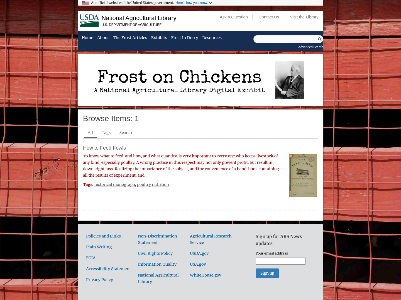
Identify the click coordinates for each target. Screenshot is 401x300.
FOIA (91, 257)
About (103, 37)
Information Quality (157, 264)
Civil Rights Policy (155, 253)
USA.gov (198, 264)
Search (125, 132)
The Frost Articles (130, 37)
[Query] (288, 39)
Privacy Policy (99, 279)
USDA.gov (199, 253)
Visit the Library (304, 17)
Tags (106, 132)
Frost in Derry (184, 37)
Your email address (272, 253)
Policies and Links (103, 236)
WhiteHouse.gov (205, 275)
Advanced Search (310, 47)
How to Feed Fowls (104, 148)
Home (87, 37)
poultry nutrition (153, 184)
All (90, 132)
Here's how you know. (192, 3)
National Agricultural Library (139, 18)
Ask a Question (234, 17)
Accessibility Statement (108, 268)
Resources (212, 37)
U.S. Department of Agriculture (132, 25)
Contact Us (269, 17)
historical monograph (114, 184)
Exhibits (159, 37)
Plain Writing (99, 246)
